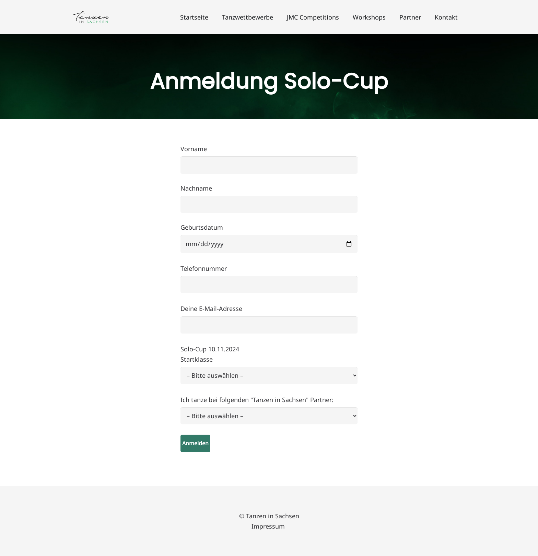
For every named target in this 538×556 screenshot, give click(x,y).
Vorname (269, 159)
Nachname (269, 198)
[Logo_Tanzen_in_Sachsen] (91, 17)
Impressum (269, 526)
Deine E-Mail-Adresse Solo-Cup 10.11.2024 (269, 374)
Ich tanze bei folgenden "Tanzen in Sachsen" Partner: (269, 420)
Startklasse (269, 400)
